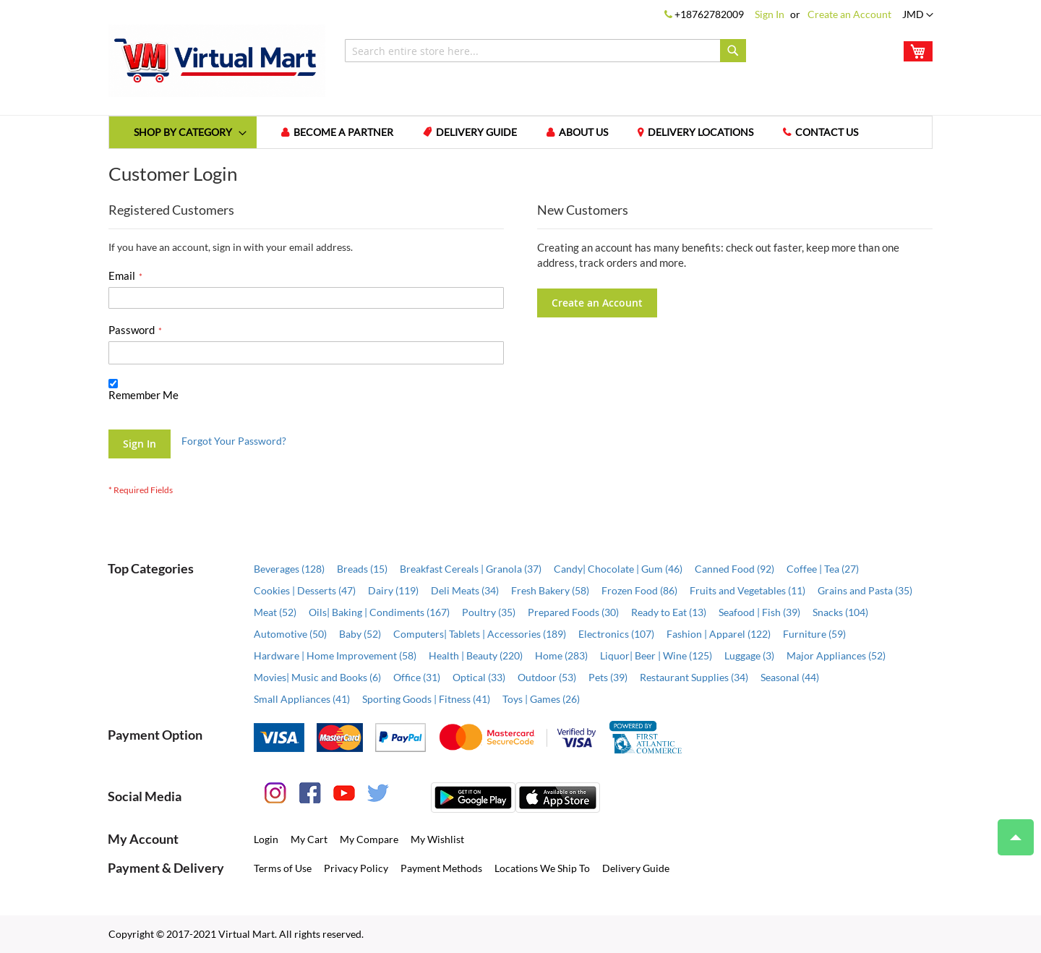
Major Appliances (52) (836, 655)
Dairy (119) (393, 590)
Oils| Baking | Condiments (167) (379, 612)
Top (1009, 830)
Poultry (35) (488, 612)
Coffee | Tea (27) (823, 569)
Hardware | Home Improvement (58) (335, 655)
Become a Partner (345, 133)
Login (266, 839)
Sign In (769, 14)
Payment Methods (441, 868)
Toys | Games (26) (541, 699)
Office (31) (416, 677)
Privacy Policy (356, 868)
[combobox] (545, 50)
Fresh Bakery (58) (550, 590)
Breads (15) (362, 569)
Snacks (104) (840, 612)
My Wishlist (437, 839)
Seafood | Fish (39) (759, 612)
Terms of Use (283, 868)
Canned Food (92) (734, 569)
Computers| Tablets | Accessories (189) (479, 634)
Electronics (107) (616, 634)
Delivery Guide (478, 133)
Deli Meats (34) (465, 590)
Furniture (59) (814, 634)
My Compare (369, 839)
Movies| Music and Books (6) (317, 677)
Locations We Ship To (542, 868)
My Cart (309, 839)
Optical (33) (479, 677)
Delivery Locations (704, 133)
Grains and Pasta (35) (865, 590)
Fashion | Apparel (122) (719, 634)
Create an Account (849, 14)
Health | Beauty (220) (476, 655)
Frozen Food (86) (639, 590)
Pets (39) (607, 677)
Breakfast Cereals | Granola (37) (470, 569)
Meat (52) (275, 612)
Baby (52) (360, 634)
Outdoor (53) (547, 677)
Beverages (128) (289, 569)
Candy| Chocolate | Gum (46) (618, 569)
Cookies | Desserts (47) (305, 590)
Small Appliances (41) (302, 699)
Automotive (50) (290, 634)
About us (586, 133)
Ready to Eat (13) (668, 612)
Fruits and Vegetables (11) (747, 590)
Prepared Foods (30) (573, 612)
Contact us (831, 133)
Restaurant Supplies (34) (694, 677)
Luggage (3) (749, 655)
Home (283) (561, 655)
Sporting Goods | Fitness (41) (426, 699)
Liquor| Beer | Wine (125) (656, 655)
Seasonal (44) (790, 677)
